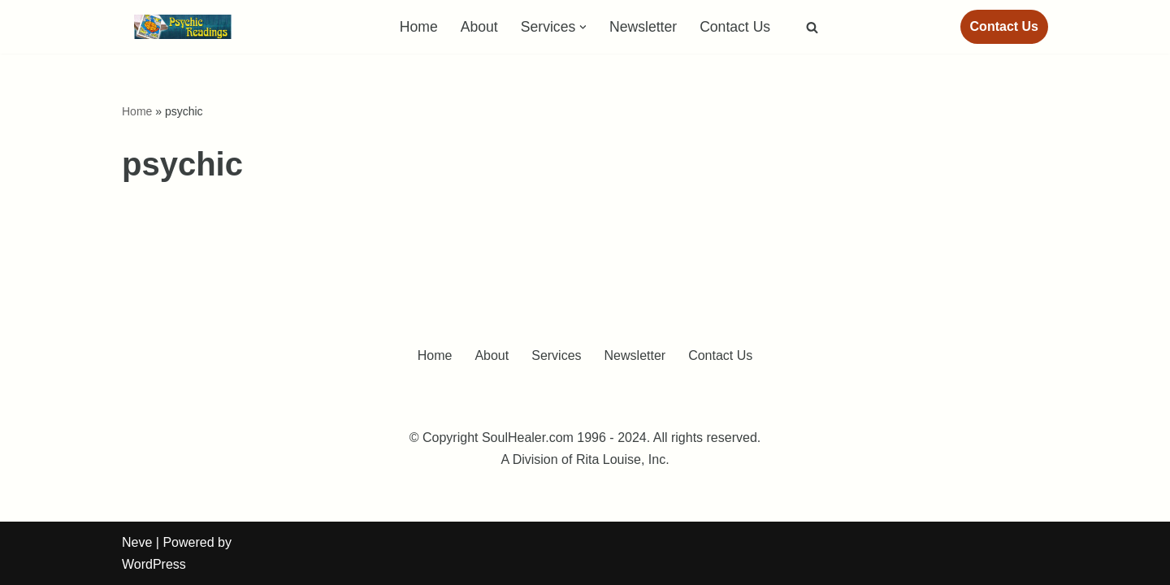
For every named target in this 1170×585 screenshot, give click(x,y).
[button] (583, 27)
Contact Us (735, 27)
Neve (137, 542)
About (479, 27)
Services (556, 355)
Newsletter (643, 27)
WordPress (154, 564)
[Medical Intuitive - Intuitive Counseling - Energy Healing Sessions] (183, 27)
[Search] (812, 27)
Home (419, 27)
